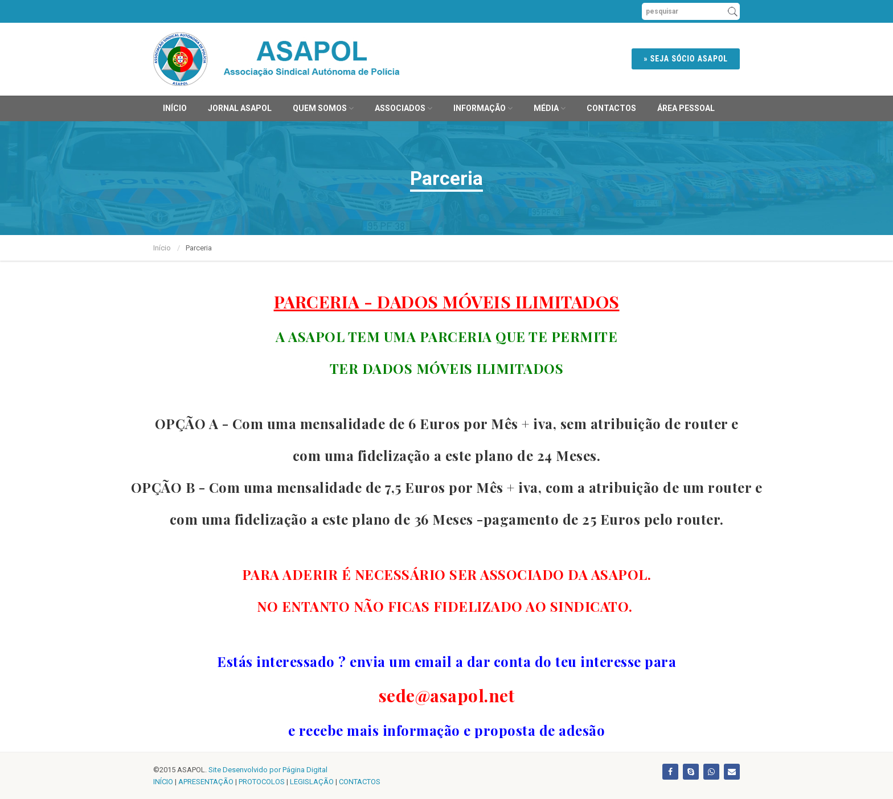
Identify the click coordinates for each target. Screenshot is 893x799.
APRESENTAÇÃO (206, 781)
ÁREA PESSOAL (686, 108)
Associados (403, 108)
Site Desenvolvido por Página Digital (267, 769)
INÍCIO (163, 781)
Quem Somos (323, 108)
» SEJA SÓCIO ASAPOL (686, 58)
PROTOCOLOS (262, 781)
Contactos (611, 108)
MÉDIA (550, 108)
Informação (483, 108)
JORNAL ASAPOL (240, 108)
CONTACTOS (359, 781)
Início (175, 108)
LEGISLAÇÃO (312, 781)
